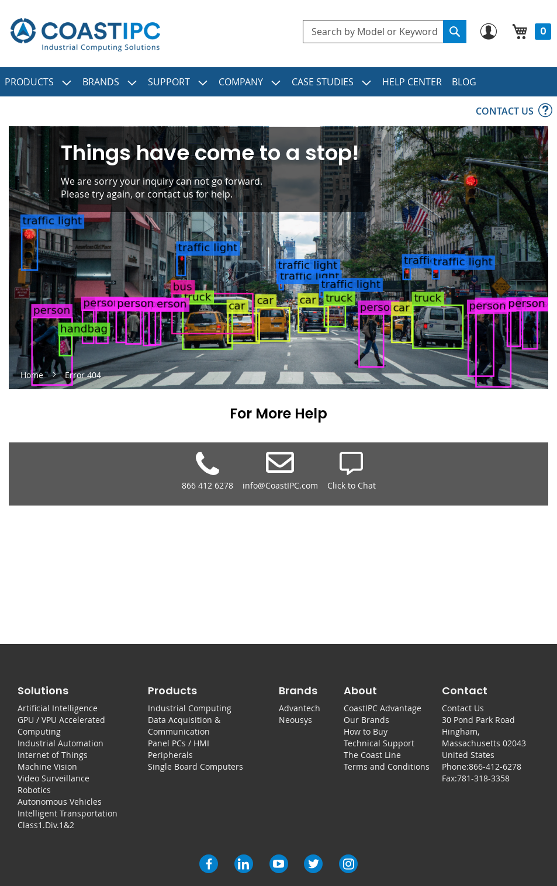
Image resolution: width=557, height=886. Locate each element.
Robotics (34, 789)
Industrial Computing (189, 708)
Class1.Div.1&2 (46, 824)
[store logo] (85, 35)
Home (33, 374)
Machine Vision (47, 766)
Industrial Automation (60, 743)
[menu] (278, 81)
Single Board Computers (195, 766)
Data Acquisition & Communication (184, 725)
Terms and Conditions (387, 766)
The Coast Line (372, 754)
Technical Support (379, 743)
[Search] (454, 31)
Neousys (295, 719)
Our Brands (366, 719)
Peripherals (170, 754)
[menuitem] (38, 81)
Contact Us (463, 708)
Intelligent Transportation (67, 813)
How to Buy (366, 731)
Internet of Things (53, 754)
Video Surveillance (53, 778)
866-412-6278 (495, 766)
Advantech (299, 708)
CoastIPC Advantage (382, 708)
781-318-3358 (483, 778)
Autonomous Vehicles (60, 801)
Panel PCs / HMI (178, 743)
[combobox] (384, 31)
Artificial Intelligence (58, 708)
